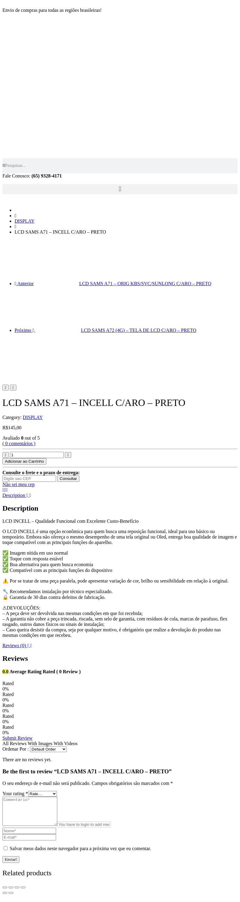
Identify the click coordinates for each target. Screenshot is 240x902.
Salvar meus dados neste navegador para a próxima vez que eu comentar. (80, 853)
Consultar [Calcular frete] (68, 478)
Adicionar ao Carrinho (24, 461)
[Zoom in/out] (23, 893)
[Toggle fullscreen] (17, 893)
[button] (120, 189)
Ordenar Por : (15, 749)
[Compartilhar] (10, 893)
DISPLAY (25, 221)
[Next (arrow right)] (10, 898)
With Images (40, 743)
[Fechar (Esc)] (4, 893)
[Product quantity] (37, 455)
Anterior (113, 283)
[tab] (120, 495)
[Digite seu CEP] (29, 478)
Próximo (105, 330)
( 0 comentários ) (18, 443)
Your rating (15, 793)
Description (16, 495)
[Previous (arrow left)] (4, 898)
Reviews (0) (17, 645)
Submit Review (17, 738)
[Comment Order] (48, 749)
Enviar (11, 865)
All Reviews (14, 743)
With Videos (66, 743)
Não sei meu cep (18, 484)
